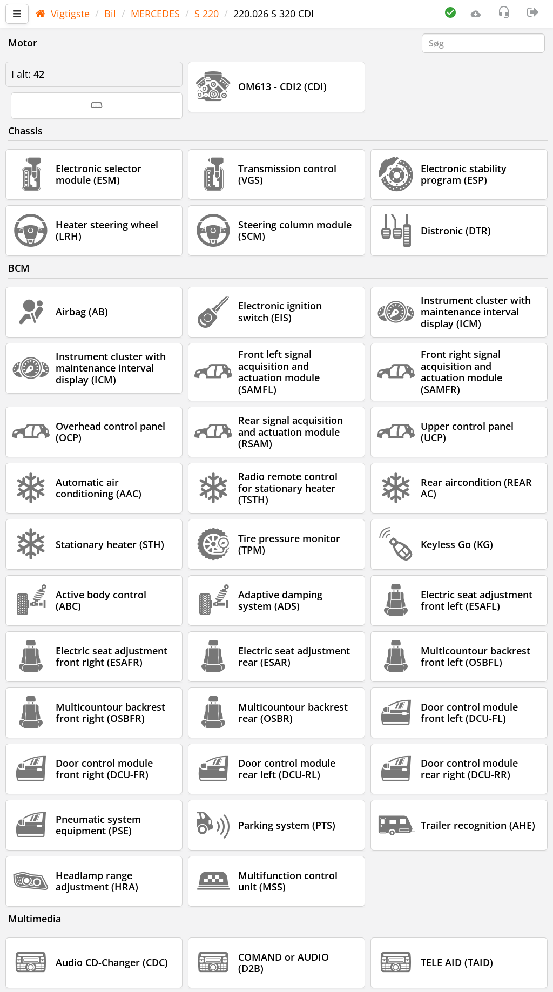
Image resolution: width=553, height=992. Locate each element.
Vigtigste (62, 13)
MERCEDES (155, 13)
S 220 (206, 13)
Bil (110, 13)
